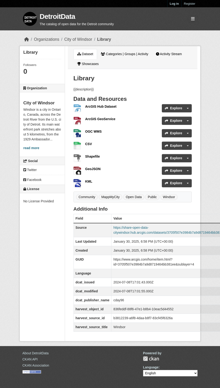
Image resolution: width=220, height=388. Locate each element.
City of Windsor (78, 39)
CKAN (151, 358)
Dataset (85, 54)
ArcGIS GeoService (100, 119)
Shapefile (92, 156)
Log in (174, 3)
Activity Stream (169, 54)
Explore (173, 108)
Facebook (32, 180)
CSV (88, 144)
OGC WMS (93, 131)
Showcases (88, 64)
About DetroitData (35, 353)
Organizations (46, 39)
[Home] (26, 39)
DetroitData (57, 16)
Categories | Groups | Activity (124, 54)
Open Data (134, 197)
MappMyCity (110, 197)
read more (31, 148)
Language (151, 367)
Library (104, 39)
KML (88, 181)
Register (189, 3)
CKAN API (30, 359)
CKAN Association (35, 365)
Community (87, 197)
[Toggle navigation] (193, 19)
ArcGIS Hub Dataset (101, 106)
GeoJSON (93, 169)
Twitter (30, 170)
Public (152, 197)
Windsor (169, 197)
